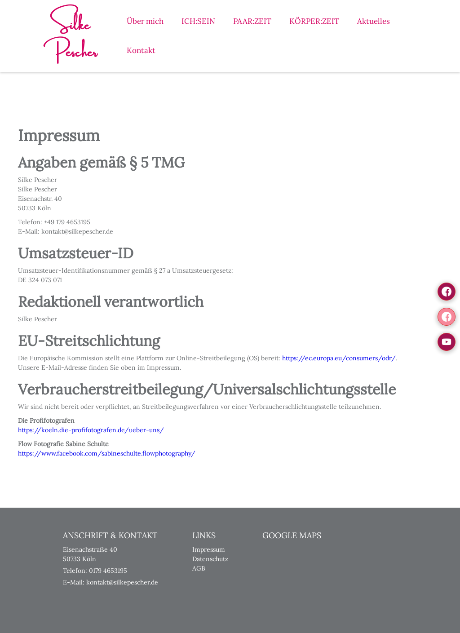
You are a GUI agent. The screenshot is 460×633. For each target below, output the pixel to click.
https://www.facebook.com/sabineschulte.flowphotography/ (106, 453)
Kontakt (141, 50)
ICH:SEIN (198, 21)
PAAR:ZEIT (252, 21)
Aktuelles (373, 21)
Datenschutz (210, 559)
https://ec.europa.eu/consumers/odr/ (339, 358)
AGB (198, 568)
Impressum (208, 549)
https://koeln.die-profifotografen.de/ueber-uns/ (91, 430)
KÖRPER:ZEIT (314, 21)
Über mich (145, 21)
